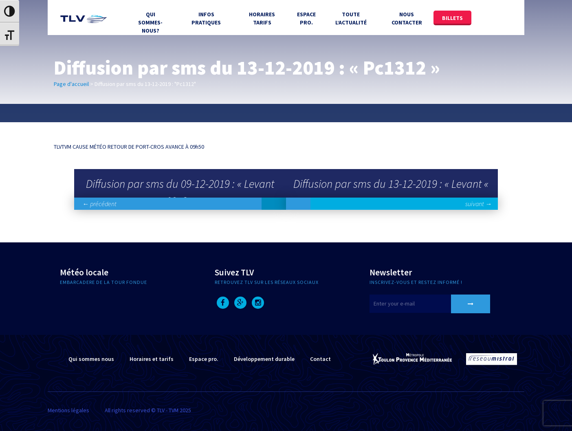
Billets (452, 18)
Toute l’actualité (351, 18)
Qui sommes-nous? (150, 22)
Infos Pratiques (206, 18)
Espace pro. (203, 359)
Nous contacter (407, 18)
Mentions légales (68, 410)
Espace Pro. (306, 18)
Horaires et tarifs (152, 359)
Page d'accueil (71, 84)
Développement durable (264, 359)
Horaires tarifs (262, 18)
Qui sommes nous (91, 359)
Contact (320, 359)
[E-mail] (420, 304)
